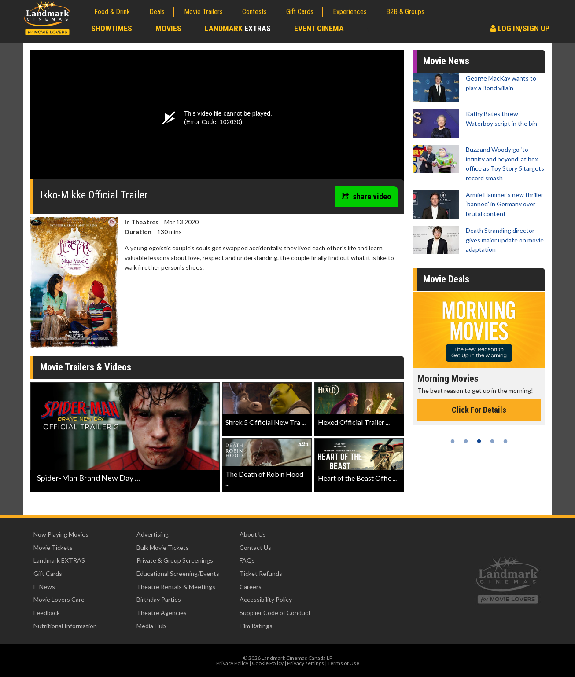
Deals (157, 11)
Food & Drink (112, 11)
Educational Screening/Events (177, 573)
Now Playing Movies (60, 534)
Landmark (238, 28)
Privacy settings (305, 663)
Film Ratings (256, 625)
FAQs (247, 560)
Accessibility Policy (266, 599)
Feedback (46, 612)
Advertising (152, 534)
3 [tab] (479, 441)
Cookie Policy (268, 663)
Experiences (350, 11)
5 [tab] (505, 441)
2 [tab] (465, 441)
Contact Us (255, 547)
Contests (254, 11)
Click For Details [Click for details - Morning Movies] (479, 409)
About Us (253, 534)
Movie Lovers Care (59, 599)
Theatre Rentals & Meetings (175, 586)
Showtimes (111, 28)
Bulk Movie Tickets (162, 547)
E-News (44, 586)
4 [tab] (492, 441)
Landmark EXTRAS (59, 560)
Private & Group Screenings (174, 560)
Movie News (446, 60)
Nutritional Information (65, 625)
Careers (251, 586)
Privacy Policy (232, 663)
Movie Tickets (53, 547)
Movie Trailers (203, 11)
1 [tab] (452, 441)
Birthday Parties (158, 599)
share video (366, 196)
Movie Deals (446, 279)
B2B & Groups (405, 11)
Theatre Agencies (161, 612)
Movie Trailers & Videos (85, 367)
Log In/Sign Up (519, 28)
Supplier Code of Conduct (275, 612)
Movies (168, 28)
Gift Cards (299, 11)
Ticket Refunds (261, 573)
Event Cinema (319, 28)
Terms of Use (343, 663)
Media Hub (151, 625)
